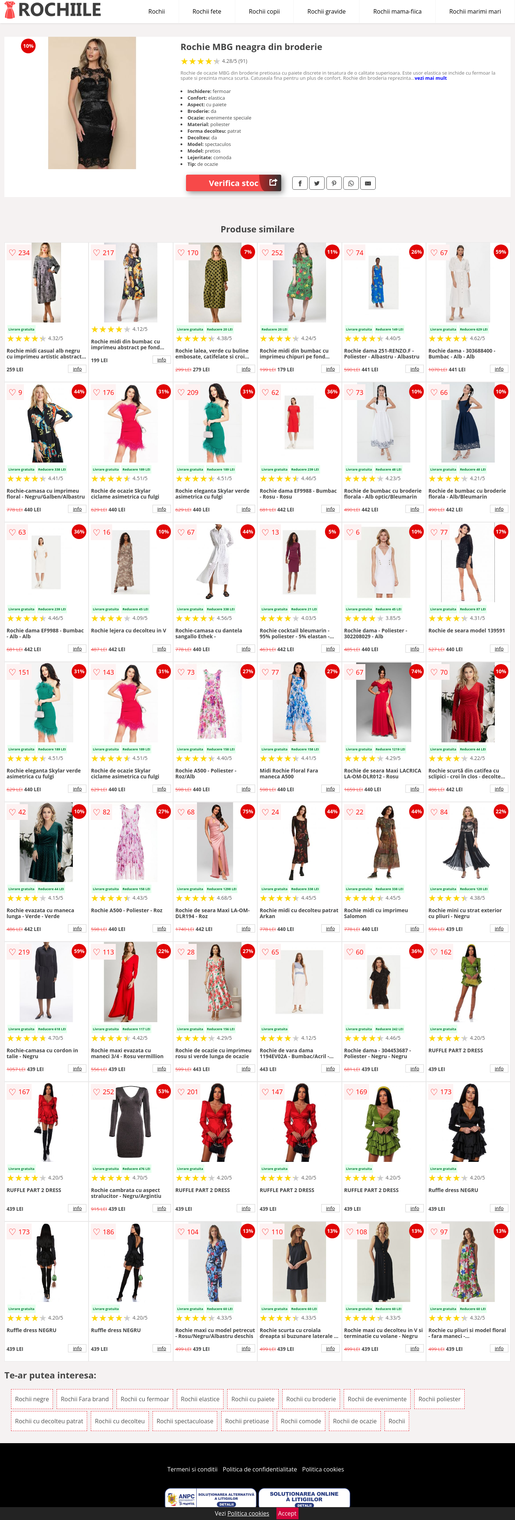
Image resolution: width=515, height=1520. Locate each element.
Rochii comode (301, 1421)
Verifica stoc (245, 183)
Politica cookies (323, 1469)
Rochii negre (32, 1399)
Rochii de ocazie (355, 1421)
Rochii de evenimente (377, 1399)
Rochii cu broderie (311, 1399)
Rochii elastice (200, 1399)
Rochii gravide (326, 11)
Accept (287, 1513)
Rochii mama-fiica (397, 11)
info (77, 368)
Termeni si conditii (192, 1469)
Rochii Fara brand (85, 1399)
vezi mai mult (431, 78)
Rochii (157, 11)
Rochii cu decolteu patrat (49, 1421)
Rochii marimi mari (475, 11)
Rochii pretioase (247, 1421)
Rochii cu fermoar (145, 1399)
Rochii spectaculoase (185, 1421)
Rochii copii (264, 11)
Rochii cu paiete (252, 1399)
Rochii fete (207, 11)
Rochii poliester (439, 1399)
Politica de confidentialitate (260, 1469)
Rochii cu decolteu (119, 1421)
